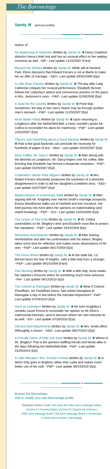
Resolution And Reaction (32, 235)
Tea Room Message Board (70, 413)
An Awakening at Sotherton (33, 52)
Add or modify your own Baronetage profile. (44, 398)
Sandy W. (74, 52)
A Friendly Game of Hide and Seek (39, 338)
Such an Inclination (28, 306)
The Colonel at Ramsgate (32, 286)
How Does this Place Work (66, 405)
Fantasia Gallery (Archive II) (55, 409)
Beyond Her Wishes (28, 68)
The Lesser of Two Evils (31, 219)
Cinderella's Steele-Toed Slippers (37, 175)
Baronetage (75, 417)
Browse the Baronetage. (31, 393)
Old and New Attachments (33, 326)
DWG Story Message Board (37, 413)
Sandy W (60, 255)
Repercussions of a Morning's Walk (39, 195)
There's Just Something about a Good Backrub (47, 139)
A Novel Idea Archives (54, 417)
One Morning (24, 271)
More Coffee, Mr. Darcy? (31, 155)
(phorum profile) (44, 25)
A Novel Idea (94, 413)
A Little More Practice (29, 83)
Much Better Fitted (27, 119)
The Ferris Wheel (26, 255)
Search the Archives (84, 409)
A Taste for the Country (30, 103)
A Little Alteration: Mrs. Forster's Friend (41, 358)
